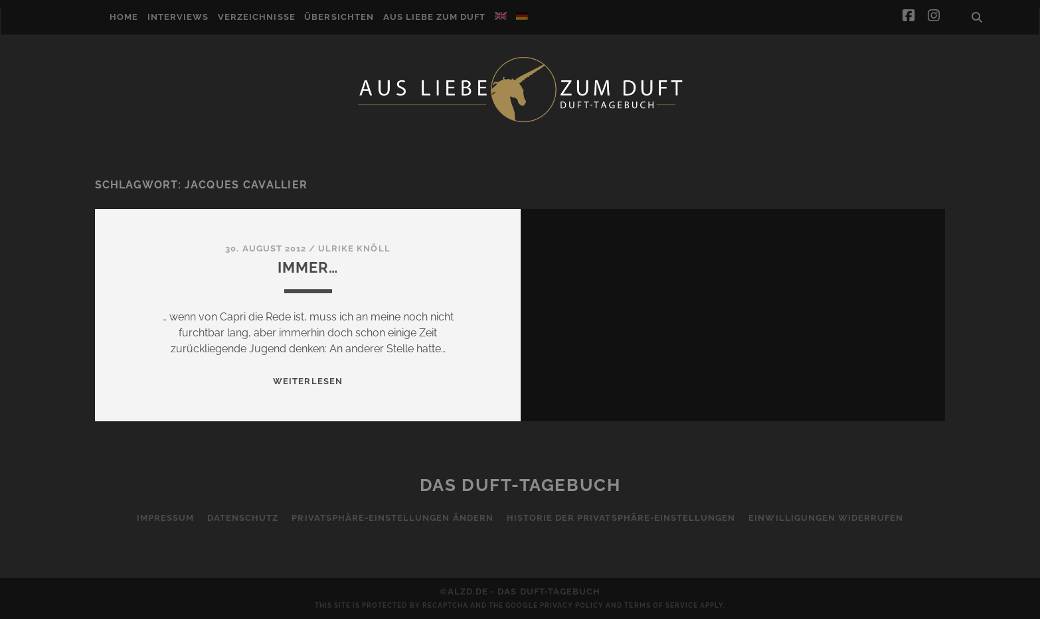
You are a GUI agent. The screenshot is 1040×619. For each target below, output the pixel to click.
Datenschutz (242, 518)
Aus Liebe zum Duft (434, 17)
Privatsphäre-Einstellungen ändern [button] (392, 518)
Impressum (165, 518)
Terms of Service (661, 605)
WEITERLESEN (307, 381)
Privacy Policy (572, 605)
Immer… (307, 267)
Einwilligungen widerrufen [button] (825, 518)
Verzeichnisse (257, 17)
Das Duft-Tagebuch (520, 485)
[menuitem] (501, 16)
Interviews (178, 17)
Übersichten (338, 17)
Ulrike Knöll (354, 248)
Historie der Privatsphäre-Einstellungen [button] (621, 518)
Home (124, 17)
